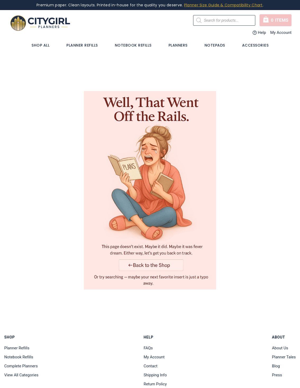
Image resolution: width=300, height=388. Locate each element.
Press (277, 375)
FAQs (148, 348)
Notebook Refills (133, 45)
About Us (280, 348)
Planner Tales (284, 357)
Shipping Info (155, 375)
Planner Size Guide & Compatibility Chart (223, 5)
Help (259, 32)
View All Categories (21, 375)
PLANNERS (178, 45)
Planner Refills (82, 45)
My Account (281, 32)
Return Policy (155, 384)
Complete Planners (21, 366)
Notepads (214, 45)
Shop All (40, 45)
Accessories (255, 45)
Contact (150, 366)
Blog (276, 366)
